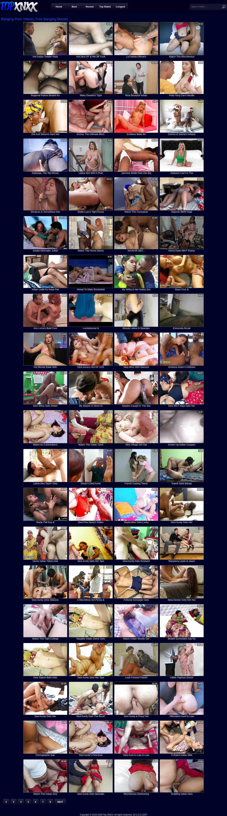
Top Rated (105, 6)
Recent (89, 6)
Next (60, 802)
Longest (120, 6)
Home (59, 6)
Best (74, 6)
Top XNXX (19, 6)
